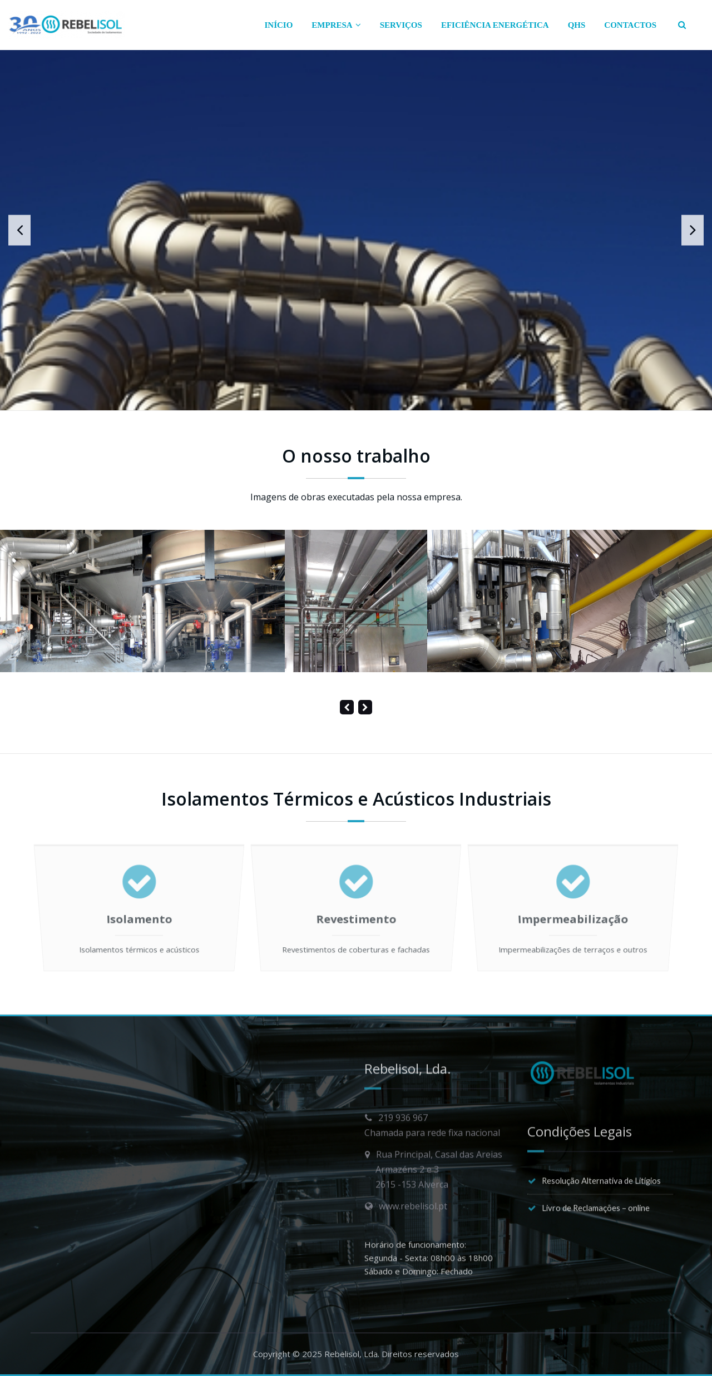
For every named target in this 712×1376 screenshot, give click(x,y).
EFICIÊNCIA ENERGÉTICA (495, 25)
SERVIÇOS (401, 25)
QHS (577, 25)
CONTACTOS (630, 25)
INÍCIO (279, 25)
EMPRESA (336, 25)
